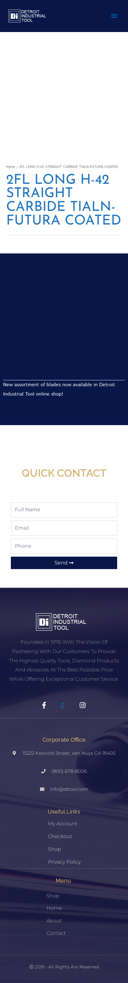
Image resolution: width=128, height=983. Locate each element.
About (54, 921)
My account (62, 824)
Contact (56, 933)
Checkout (60, 836)
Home (10, 167)
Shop (54, 849)
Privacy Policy (64, 862)
